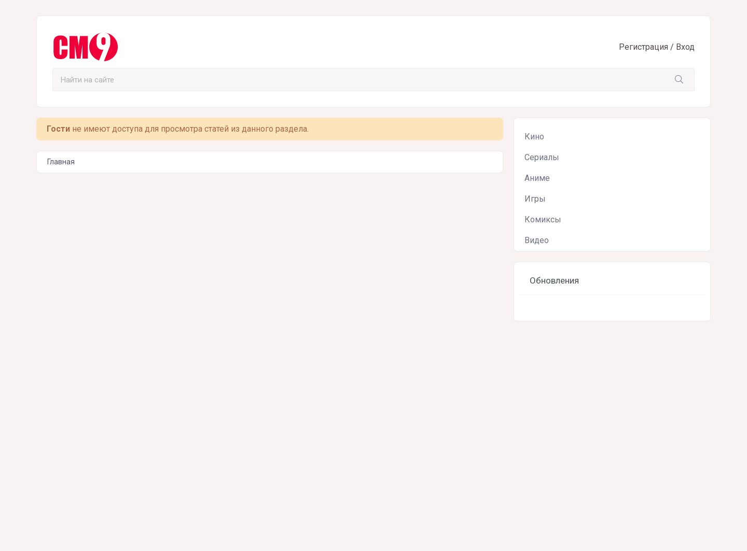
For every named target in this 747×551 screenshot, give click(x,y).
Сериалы (541, 157)
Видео (536, 240)
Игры (535, 199)
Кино (534, 137)
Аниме (537, 178)
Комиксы (542, 219)
